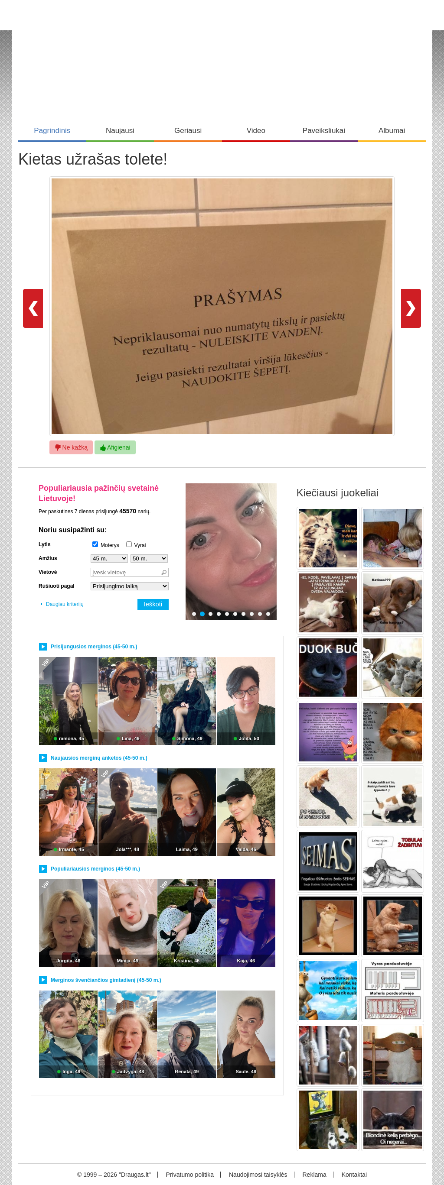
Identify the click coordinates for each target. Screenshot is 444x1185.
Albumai (392, 130)
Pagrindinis (52, 130)
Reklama (314, 1174)
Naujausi (120, 130)
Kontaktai (354, 1174)
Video (256, 130)
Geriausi (188, 130)
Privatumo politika (190, 1174)
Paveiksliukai (324, 130)
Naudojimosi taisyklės (258, 1174)
